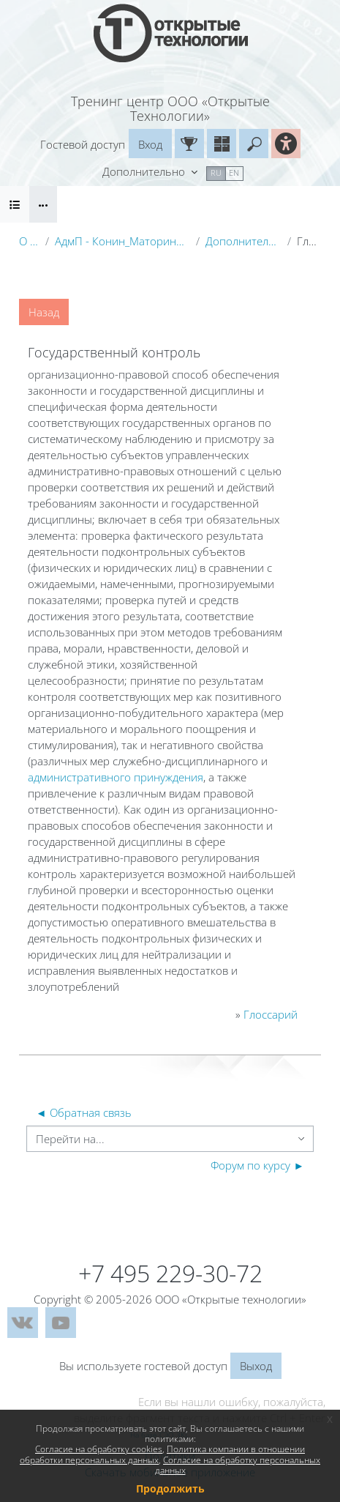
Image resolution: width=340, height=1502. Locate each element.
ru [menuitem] (216, 172)
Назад (44, 312)
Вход (150, 144)
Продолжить (170, 1488)
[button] (254, 143)
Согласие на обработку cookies (98, 1449)
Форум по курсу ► (257, 1165)
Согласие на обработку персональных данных (238, 1465)
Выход (256, 1365)
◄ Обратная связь (84, 1112)
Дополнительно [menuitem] (145, 171)
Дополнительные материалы (243, 241)
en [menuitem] (234, 172)
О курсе (29, 241)
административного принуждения (115, 777)
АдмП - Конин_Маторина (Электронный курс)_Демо (122, 241)
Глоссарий (270, 1014)
